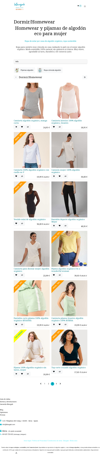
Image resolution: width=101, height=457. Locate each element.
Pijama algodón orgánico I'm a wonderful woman (65, 269)
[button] (16, 127)
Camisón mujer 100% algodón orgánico (65, 171)
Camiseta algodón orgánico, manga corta (30, 121)
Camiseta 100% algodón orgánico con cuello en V (31, 171)
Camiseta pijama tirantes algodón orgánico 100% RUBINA (67, 319)
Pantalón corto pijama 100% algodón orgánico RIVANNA (31, 319)
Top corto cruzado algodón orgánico (68, 367)
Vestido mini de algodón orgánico (30, 219)
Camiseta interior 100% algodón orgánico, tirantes (66, 121)
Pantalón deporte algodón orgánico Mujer (68, 220)
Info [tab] (17, 62)
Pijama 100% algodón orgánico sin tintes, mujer (30, 368)
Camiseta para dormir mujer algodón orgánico (31, 269)
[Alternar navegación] (85, 6)
